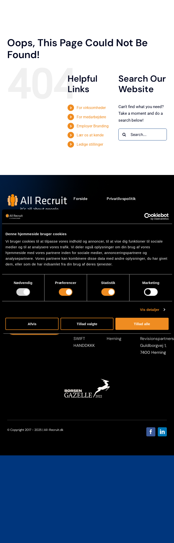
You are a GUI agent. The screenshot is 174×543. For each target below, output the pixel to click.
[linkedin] (162, 431)
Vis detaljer (149, 309)
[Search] (124, 134)
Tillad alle (142, 324)
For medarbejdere (91, 117)
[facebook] (150, 431)
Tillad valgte (87, 324)
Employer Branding (93, 126)
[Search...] (142, 134)
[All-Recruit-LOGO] (37, 196)
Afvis (32, 324)
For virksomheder (91, 107)
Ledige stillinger (90, 144)
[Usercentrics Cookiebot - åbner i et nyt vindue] (148, 216)
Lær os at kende (90, 135)
